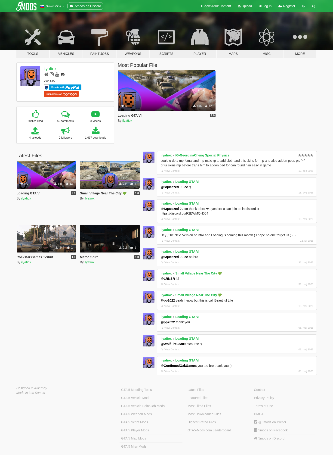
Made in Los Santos (30, 393)
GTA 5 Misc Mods (133, 446)
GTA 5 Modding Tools (136, 390)
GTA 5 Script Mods (134, 422)
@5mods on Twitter (270, 422)
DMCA (258, 414)
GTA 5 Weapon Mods (136, 414)
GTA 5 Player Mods (135, 430)
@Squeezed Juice (174, 187)
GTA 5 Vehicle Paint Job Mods (143, 406)
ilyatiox (50, 68)
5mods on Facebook (271, 430)
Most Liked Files (199, 406)
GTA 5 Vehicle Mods (135, 398)
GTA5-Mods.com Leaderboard (209, 430)
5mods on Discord (269, 438)
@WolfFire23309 (172, 344)
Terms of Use (263, 406)
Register (286, 6)
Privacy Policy (264, 398)
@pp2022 (167, 300)
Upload (245, 6)
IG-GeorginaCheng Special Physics (202, 155)
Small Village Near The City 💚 (198, 273)
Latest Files (196, 390)
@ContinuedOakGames (178, 366)
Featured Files (198, 398)
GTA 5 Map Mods (133, 438)
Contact (259, 390)
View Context (170, 170)
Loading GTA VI (187, 182)
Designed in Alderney (31, 388)
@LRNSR (167, 278)
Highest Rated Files (202, 422)
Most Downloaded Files (204, 414)
